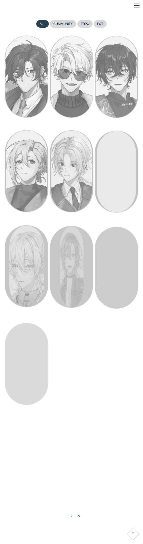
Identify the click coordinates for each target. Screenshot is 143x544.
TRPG (85, 24)
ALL (42, 24)
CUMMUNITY (63, 24)
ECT (100, 24)
